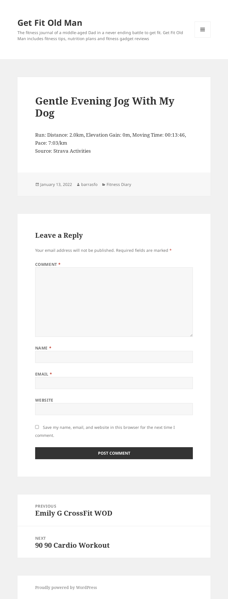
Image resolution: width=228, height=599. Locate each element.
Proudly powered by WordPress (66, 587)
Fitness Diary (119, 184)
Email (43, 374)
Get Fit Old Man (49, 22)
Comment (48, 264)
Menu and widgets (203, 37)
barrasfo (89, 184)
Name (43, 348)
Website (44, 400)
